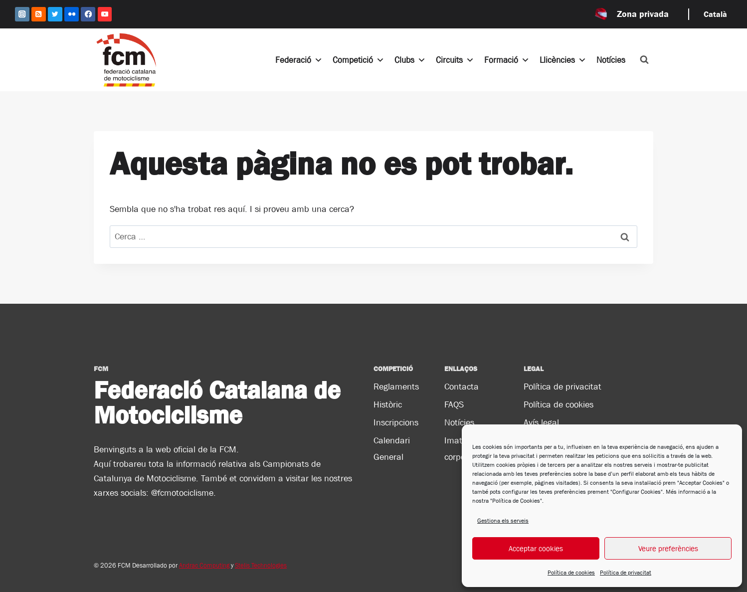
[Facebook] (88, 14)
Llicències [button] (563, 60)
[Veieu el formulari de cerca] (644, 60)
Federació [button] (299, 60)
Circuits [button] (455, 60)
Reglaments (396, 387)
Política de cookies (571, 572)
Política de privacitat (625, 572)
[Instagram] (22, 14)
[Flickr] (71, 14)
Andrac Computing (204, 565)
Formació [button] (507, 60)
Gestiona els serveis (503, 520)
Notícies (610, 60)
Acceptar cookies (536, 548)
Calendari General (392, 448)
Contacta (461, 387)
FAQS (454, 404)
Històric (388, 404)
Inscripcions (396, 422)
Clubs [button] (410, 60)
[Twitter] (55, 14)
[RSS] (38, 14)
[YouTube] (105, 14)
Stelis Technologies (261, 565)
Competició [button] (358, 60)
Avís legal (541, 422)
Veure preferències (668, 548)
